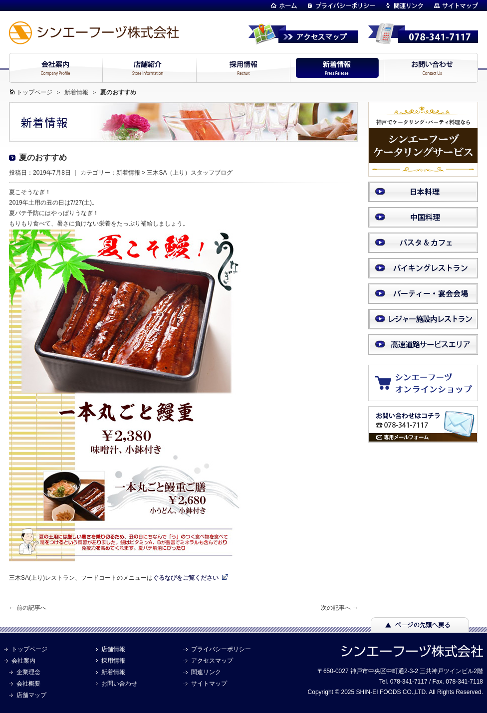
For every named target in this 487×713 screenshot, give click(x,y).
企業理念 (28, 672)
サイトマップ (209, 683)
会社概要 (28, 683)
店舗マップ (31, 695)
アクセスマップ (212, 660)
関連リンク (206, 672)
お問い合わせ (119, 683)
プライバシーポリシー (221, 649)
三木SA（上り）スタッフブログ (190, 172)
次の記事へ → (339, 607)
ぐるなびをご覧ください (186, 577)
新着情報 (76, 92)
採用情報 (113, 660)
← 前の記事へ (27, 607)
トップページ (34, 92)
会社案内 (23, 660)
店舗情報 (113, 649)
